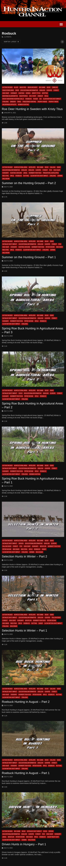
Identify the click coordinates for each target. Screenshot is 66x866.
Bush (48, 87)
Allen (16, 87)
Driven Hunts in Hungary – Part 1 (24, 844)
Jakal (25, 173)
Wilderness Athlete (9, 104)
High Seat (5, 93)
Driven (21, 543)
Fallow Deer (6, 546)
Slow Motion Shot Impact (52, 99)
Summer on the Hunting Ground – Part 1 (29, 257)
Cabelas (55, 87)
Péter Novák (50, 247)
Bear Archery (32, 87)
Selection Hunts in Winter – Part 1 (24, 630)
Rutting (26, 175)
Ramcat (40, 96)
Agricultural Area (20, 167)
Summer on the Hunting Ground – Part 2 (29, 183)
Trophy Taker (53, 101)
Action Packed (7, 87)
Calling (52, 167)
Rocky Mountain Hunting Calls (13, 99)
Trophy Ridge (42, 101)
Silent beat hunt (53, 837)
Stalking (5, 101)
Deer (17, 90)
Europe (49, 90)
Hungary (5, 173)
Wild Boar (5, 178)
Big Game (42, 87)
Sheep (44, 549)
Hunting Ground (16, 173)
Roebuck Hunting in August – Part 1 (26, 773)
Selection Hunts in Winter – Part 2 (24, 556)
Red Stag (5, 175)
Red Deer (59, 247)
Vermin (60, 175)
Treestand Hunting (29, 101)
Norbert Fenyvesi (35, 173)
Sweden (13, 101)
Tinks (19, 101)
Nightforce (23, 96)
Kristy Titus (36, 93)
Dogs (20, 393)
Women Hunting (23, 104)
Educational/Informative (29, 90)
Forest (56, 90)
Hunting (21, 93)
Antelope (32, 167)
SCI (40, 99)
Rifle (46, 96)
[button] (61, 24)
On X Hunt (32, 96)
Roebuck (29, 99)
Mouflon (43, 546)
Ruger (35, 99)
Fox (50, 170)
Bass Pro (23, 87)
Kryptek (45, 93)
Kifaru (28, 93)
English (42, 90)
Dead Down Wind (8, 90)
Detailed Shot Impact (9, 244)
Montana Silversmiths (10, 96)
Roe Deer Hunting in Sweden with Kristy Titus (32, 109)
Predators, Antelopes (51, 173)
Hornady (14, 93)
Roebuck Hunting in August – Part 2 (26, 701)
